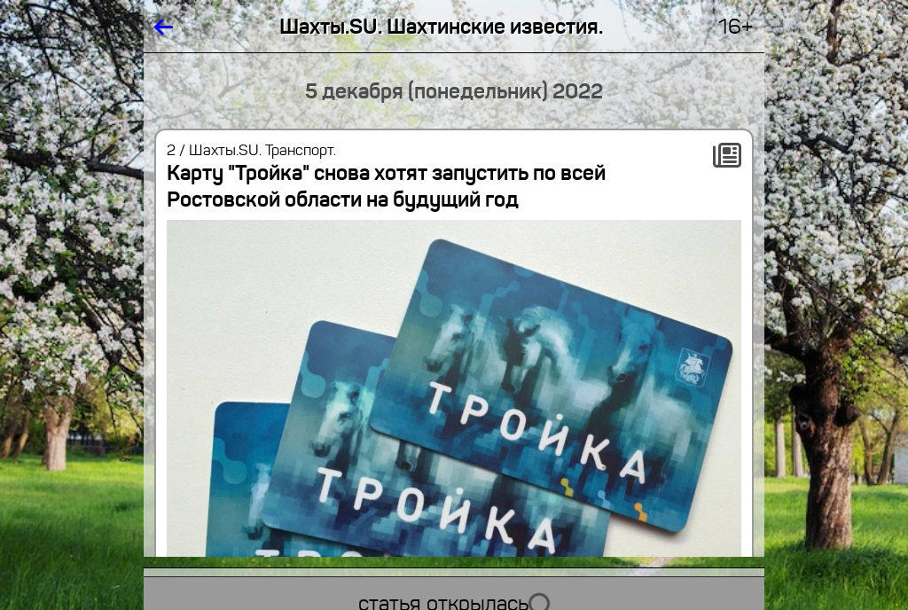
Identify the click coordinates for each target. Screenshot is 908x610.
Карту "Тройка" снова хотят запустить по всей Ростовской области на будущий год (386, 186)
